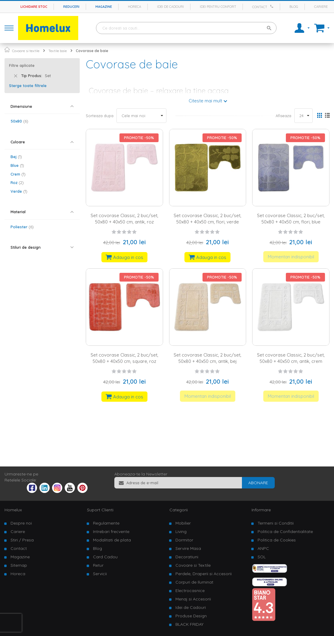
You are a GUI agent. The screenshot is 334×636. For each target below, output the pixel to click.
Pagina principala (7, 49)
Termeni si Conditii (276, 523)
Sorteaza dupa (99, 115)
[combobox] (186, 28)
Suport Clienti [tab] (100, 510)
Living (181, 531)
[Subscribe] (258, 482)
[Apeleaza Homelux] (272, 6)
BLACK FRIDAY (189, 624)
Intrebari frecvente (111, 531)
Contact (259, 7)
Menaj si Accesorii (193, 599)
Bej (16, 156)
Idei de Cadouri (190, 607)
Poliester (22, 226)
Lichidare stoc (33, 7)
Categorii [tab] (178, 510)
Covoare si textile (25, 50)
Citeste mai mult (205, 101)
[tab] (42, 106)
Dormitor (184, 540)
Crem (18, 174)
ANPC (263, 548)
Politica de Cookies (277, 540)
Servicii (100, 573)
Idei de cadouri (170, 7)
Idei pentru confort (218, 7)
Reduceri (71, 7)
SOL (262, 557)
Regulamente (106, 523)
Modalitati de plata (112, 540)
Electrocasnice (190, 590)
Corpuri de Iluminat (194, 582)
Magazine (103, 7)
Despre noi (21, 523)
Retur (98, 565)
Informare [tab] (261, 510)
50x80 (19, 121)
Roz (17, 182)
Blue (17, 165)
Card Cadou (105, 557)
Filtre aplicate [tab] (22, 65)
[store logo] (48, 28)
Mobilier (183, 523)
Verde (19, 191)
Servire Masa (188, 548)
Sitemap (19, 565)
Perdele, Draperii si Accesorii (203, 573)
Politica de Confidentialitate (285, 531)
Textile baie (57, 50)
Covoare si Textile (193, 565)
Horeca (134, 7)
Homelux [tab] (13, 510)
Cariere (321, 7)
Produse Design (191, 616)
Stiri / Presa (22, 540)
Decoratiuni (186, 557)
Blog (293, 7)
